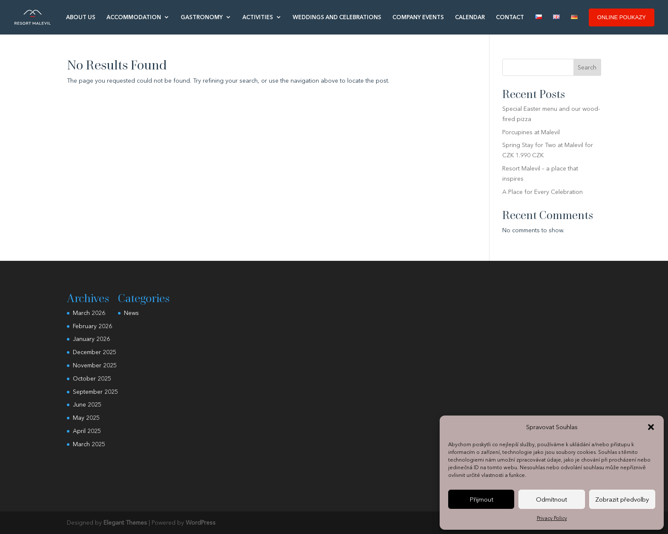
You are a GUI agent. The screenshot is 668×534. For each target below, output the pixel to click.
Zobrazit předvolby (622, 499)
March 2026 (89, 313)
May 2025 (86, 417)
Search (587, 67)
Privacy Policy (552, 518)
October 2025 (92, 378)
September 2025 (95, 391)
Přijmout (481, 499)
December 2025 (94, 352)
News (131, 313)
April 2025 (87, 431)
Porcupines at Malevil (531, 132)
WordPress (201, 522)
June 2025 (87, 404)
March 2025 (89, 444)
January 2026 (91, 339)
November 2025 (95, 365)
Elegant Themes (125, 522)
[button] (651, 427)
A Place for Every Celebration (542, 192)
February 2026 (92, 326)
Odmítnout (551, 499)
